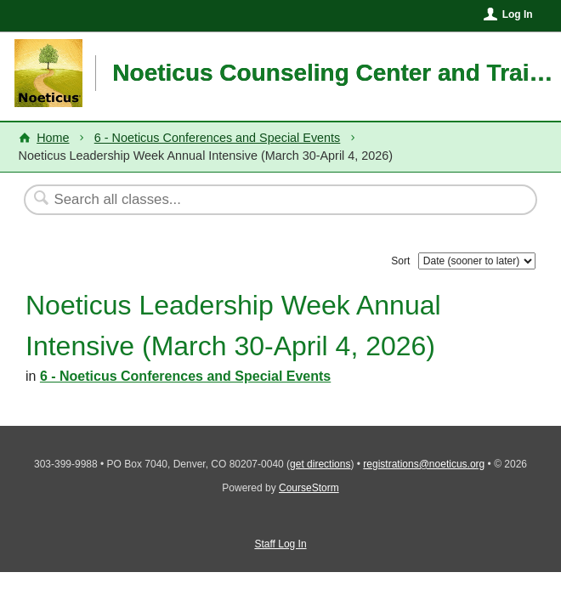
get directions (320, 464)
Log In (517, 14)
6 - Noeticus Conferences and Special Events (217, 137)
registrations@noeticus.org (423, 464)
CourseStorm (309, 488)
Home (53, 137)
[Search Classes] (239, 199)
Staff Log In (280, 544)
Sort (400, 261)
